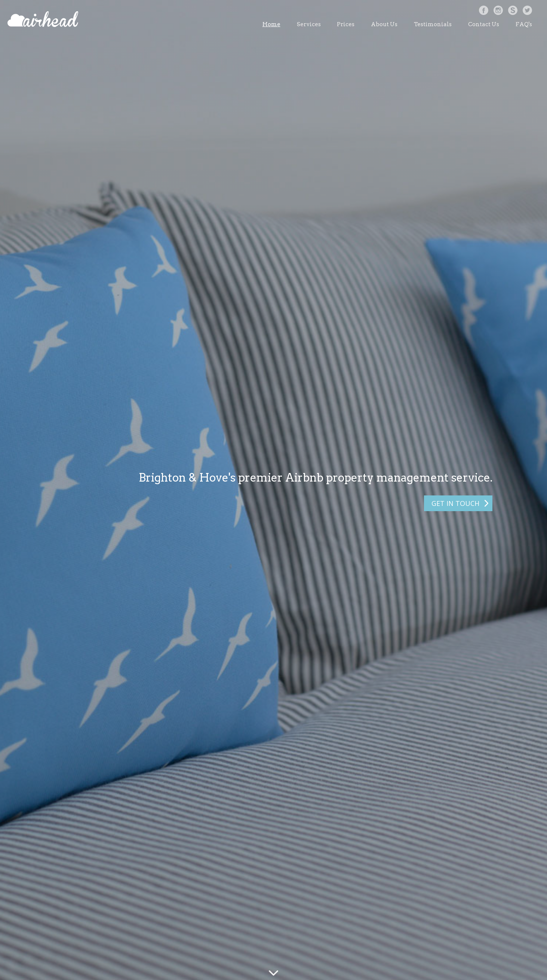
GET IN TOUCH (455, 503)
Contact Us (483, 24)
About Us (384, 24)
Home (271, 24)
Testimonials (433, 24)
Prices (345, 24)
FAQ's (524, 24)
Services (309, 24)
